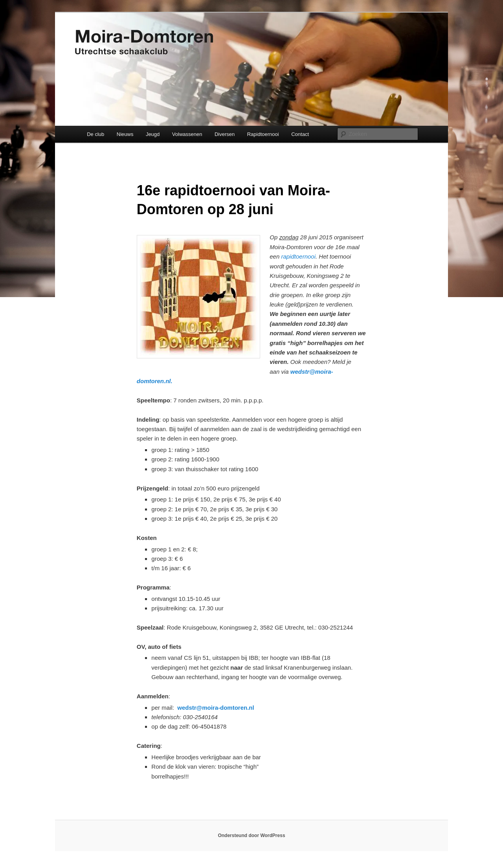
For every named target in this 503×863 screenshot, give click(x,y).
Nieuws (125, 134)
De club (95, 134)
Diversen (225, 134)
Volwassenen (187, 134)
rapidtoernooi (298, 256)
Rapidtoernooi (263, 134)
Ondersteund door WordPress (251, 835)
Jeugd (153, 134)
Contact (300, 134)
